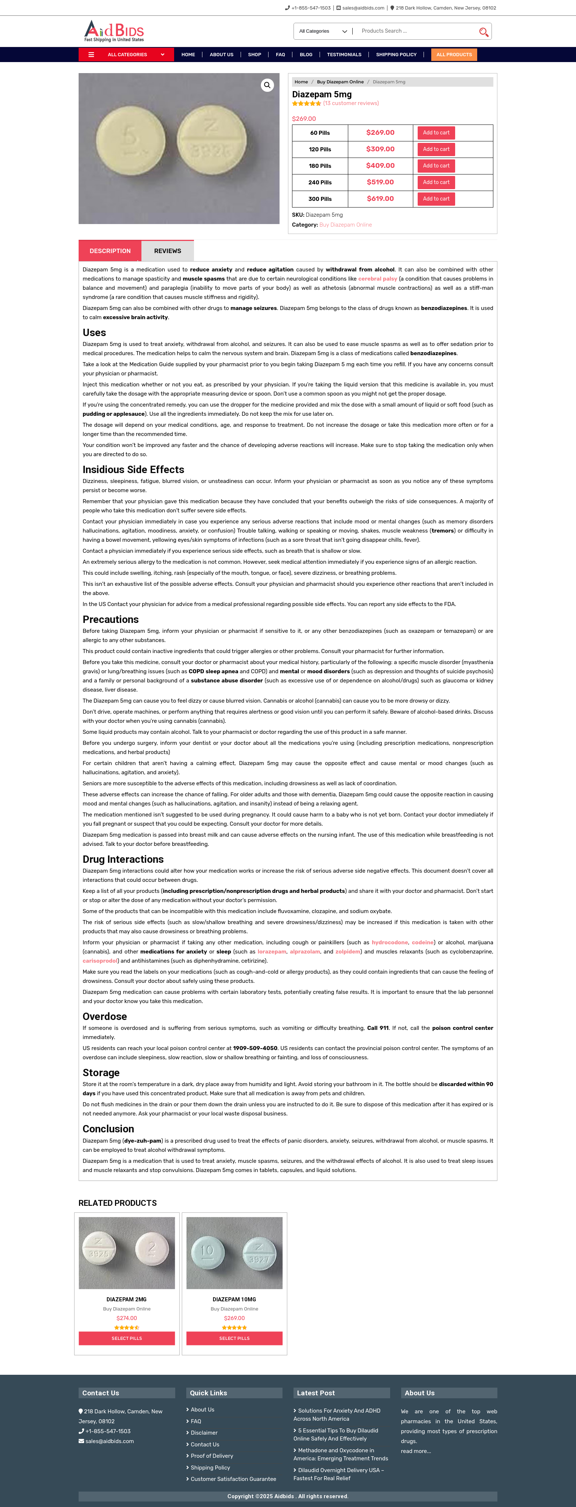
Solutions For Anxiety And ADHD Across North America (337, 1415)
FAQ (196, 1421)
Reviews (167, 251)
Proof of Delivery (212, 1456)
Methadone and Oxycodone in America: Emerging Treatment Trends (341, 1454)
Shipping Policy (210, 1467)
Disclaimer (204, 1433)
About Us (203, 1409)
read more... (416, 1451)
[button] (267, 85)
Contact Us (205, 1444)
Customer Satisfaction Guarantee (234, 1479)
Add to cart (436, 133)
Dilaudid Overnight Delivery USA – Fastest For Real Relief (339, 1474)
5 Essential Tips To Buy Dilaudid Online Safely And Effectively (336, 1434)
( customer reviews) (351, 103)
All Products (454, 54)
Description (110, 251)
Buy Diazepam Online (340, 81)
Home (301, 81)
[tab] (110, 250)
